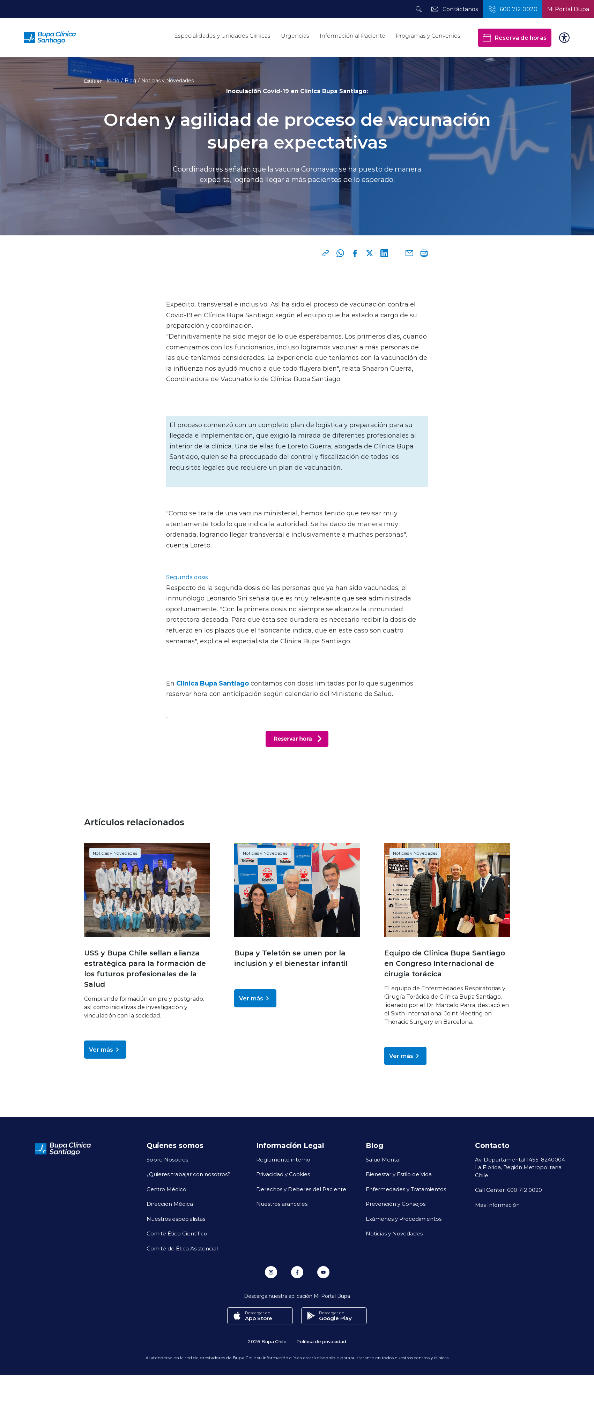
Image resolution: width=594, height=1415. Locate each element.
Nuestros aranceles (281, 1203)
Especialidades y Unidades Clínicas (222, 35)
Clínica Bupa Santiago (212, 683)
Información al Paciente (352, 35)
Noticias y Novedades (167, 80)
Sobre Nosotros (167, 1159)
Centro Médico (166, 1189)
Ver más (105, 1049)
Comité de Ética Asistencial (182, 1248)
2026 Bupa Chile (267, 1341)
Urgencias (295, 35)
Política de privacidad (321, 1341)
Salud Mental (383, 1159)
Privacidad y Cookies (283, 1174)
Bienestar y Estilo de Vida (399, 1174)
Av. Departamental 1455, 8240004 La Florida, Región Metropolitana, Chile (520, 1167)
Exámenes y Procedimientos (403, 1218)
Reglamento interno (283, 1159)
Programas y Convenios (428, 35)
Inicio (112, 80)
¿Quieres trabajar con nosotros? (188, 1174)
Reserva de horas (515, 37)
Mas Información (497, 1204)
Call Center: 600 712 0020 (508, 1189)
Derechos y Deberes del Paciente (301, 1189)
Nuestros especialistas (176, 1218)
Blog (130, 80)
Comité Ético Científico (177, 1233)
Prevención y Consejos (395, 1203)
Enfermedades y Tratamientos (406, 1189)
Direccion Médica (170, 1203)
